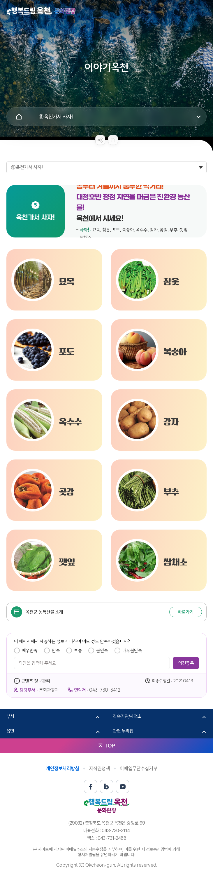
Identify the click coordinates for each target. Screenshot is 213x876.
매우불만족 (132, 650)
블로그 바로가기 (106, 786)
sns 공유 (100, 140)
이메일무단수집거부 (138, 768)
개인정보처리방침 (62, 768)
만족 (56, 650)
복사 (113, 140)
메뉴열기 (202, 11)
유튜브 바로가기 (122, 786)
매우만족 (30, 650)
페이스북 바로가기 (90, 786)
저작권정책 (99, 768)
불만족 (102, 650)
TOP (110, 746)
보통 (78, 650)
